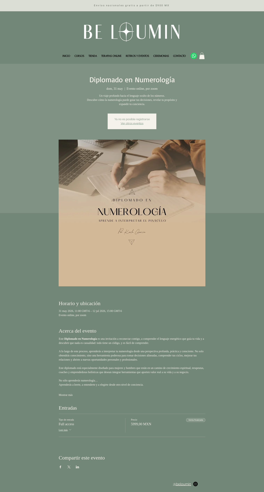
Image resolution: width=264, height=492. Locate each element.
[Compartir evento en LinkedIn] (77, 467)
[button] (202, 56)
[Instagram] (195, 484)
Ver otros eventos (132, 123)
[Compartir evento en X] (69, 467)
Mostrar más (66, 394)
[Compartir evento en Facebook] (60, 467)
